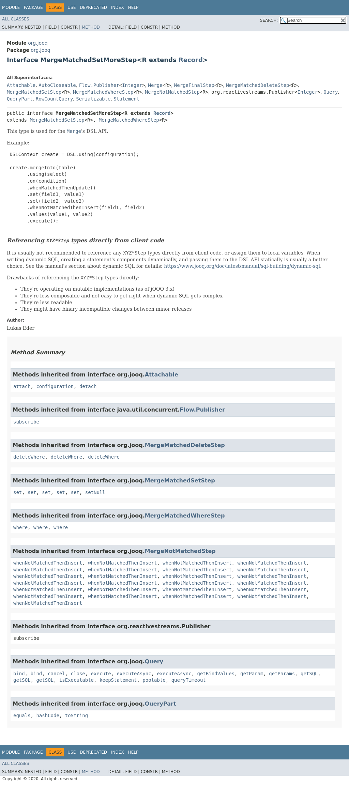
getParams (282, 673)
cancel (56, 673)
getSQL (309, 673)
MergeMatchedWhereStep (103, 92)
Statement (126, 99)
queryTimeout (188, 680)
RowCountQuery (54, 99)
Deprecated (93, 7)
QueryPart (20, 99)
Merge (155, 85)
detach (88, 386)
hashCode (47, 715)
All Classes (15, 19)
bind (19, 673)
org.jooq (37, 43)
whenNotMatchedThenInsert (47, 563)
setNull (95, 492)
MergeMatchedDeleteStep (257, 85)
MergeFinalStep (194, 85)
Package (33, 7)
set (17, 492)
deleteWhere (29, 457)
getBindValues (216, 673)
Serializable (93, 99)
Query (330, 92)
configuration (55, 386)
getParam (251, 673)
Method (91, 27)
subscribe (26, 422)
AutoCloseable (57, 85)
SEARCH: (269, 20)
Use (71, 7)
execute (101, 673)
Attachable (21, 85)
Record (191, 59)
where (20, 527)
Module (11, 7)
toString (76, 715)
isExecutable (76, 680)
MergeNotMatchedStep (172, 92)
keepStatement (118, 680)
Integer (132, 85)
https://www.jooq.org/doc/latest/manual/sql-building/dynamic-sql (242, 266)
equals (22, 715)
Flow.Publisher (99, 85)
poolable (153, 680)
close (78, 673)
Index (117, 7)
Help (133, 7)
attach (22, 386)
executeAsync (134, 673)
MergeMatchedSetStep (34, 92)
